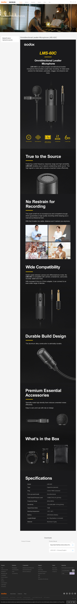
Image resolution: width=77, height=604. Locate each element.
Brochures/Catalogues (42, 571)
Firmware (40, 567)
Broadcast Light (4, 573)
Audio (6, 18)
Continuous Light (4, 569)
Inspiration (33, 2)
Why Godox (54, 567)
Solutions (26, 2)
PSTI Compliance (47, 597)
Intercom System (4, 577)
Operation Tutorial (41, 573)
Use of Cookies (12, 597)
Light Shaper (3, 584)
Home (2, 18)
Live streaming (15, 573)
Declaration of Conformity (43, 579)
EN (75, 598)
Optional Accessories (7, 40)
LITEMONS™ (3, 575)
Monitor (2, 580)
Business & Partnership (27, 569)
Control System (4, 582)
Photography (14, 567)
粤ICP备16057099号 (29, 599)
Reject (74, 602)
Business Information (26, 597)
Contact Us (54, 571)
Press (25, 593)
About (45, 2)
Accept (68, 602)
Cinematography (15, 569)
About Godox (13, 593)
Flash (2, 567)
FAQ (39, 577)
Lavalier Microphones (12, 18)
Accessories (3, 586)
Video (13, 571)
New (49, 2)
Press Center (54, 569)
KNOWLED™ (3, 571)
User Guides (40, 569)
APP (39, 575)
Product (20, 2)
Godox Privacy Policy (4, 597)
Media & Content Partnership (28, 567)
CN (73, 598)
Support (39, 2)
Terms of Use (19, 597)
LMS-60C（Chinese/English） (59, 550)
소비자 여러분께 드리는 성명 (37, 597)
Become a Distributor (27, 571)
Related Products (6, 38)
